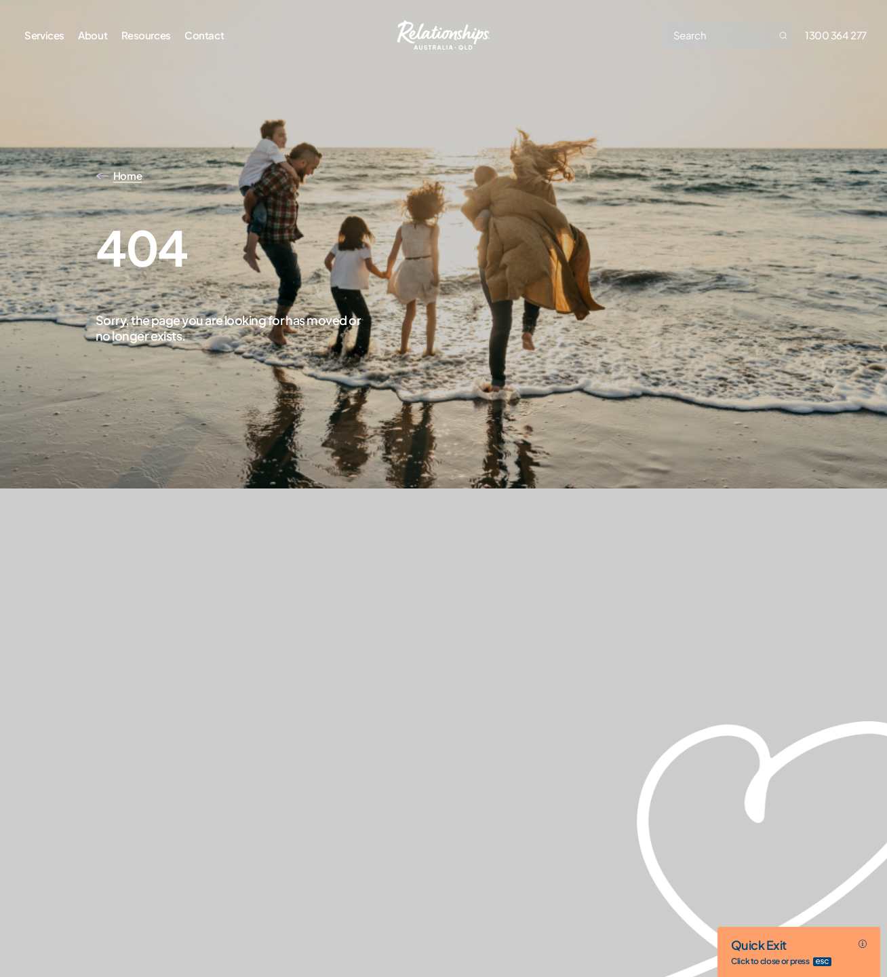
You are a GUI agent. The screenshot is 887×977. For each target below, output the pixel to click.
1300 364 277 (836, 34)
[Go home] (443, 35)
